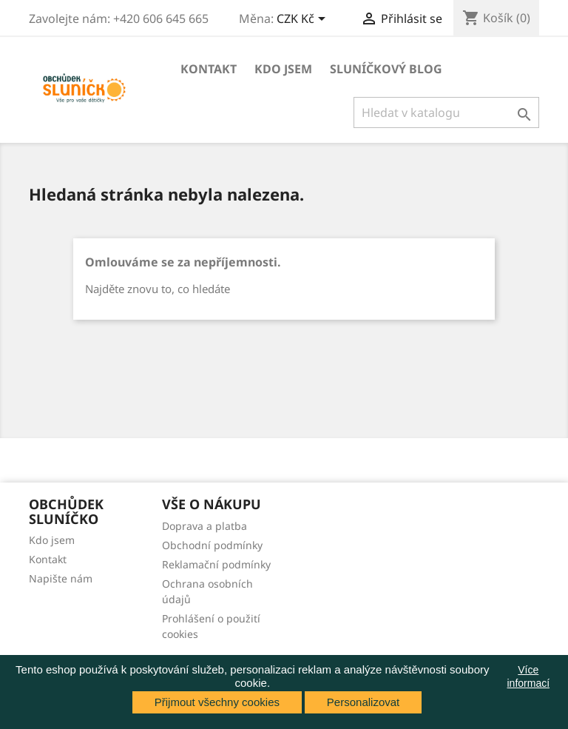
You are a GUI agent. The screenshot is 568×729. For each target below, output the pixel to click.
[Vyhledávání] (446, 112)
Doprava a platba (204, 526)
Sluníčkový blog (386, 69)
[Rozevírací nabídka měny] (304, 20)
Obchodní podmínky (212, 545)
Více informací (528, 676)
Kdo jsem (283, 69)
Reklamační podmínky (216, 564)
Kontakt (208, 69)
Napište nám (60, 578)
